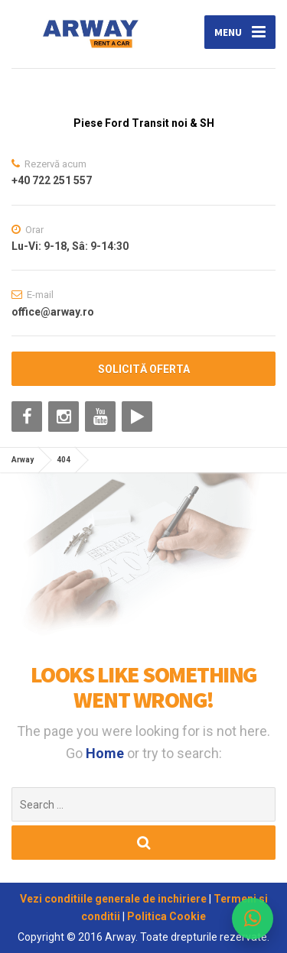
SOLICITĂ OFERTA (144, 369)
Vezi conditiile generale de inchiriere (114, 899)
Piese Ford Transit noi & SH (143, 123)
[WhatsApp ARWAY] (252, 918)
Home (106, 753)
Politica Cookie (166, 916)
